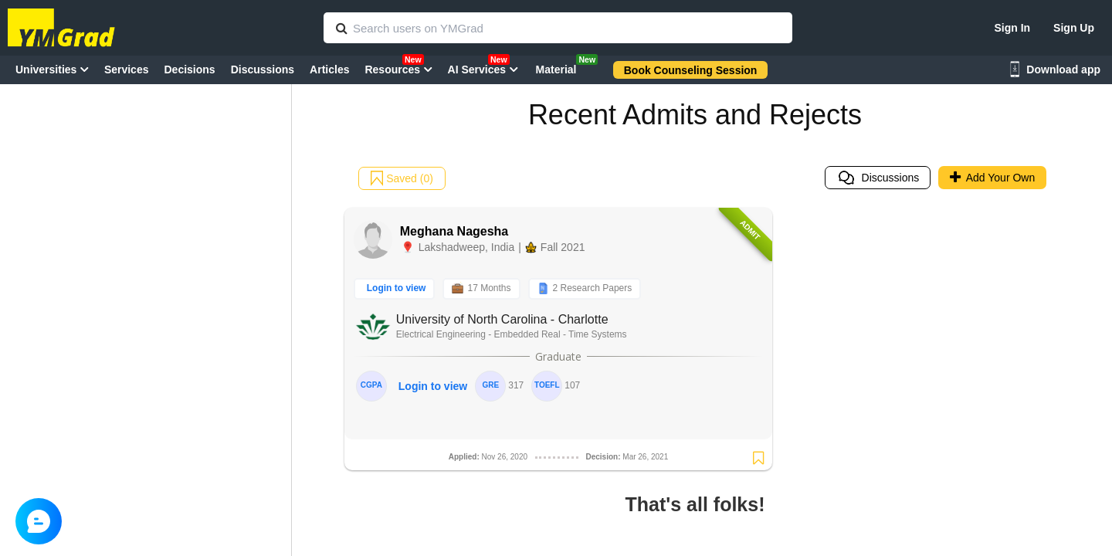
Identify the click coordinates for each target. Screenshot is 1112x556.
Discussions (878, 177)
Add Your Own (993, 178)
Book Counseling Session (691, 70)
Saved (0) (402, 178)
